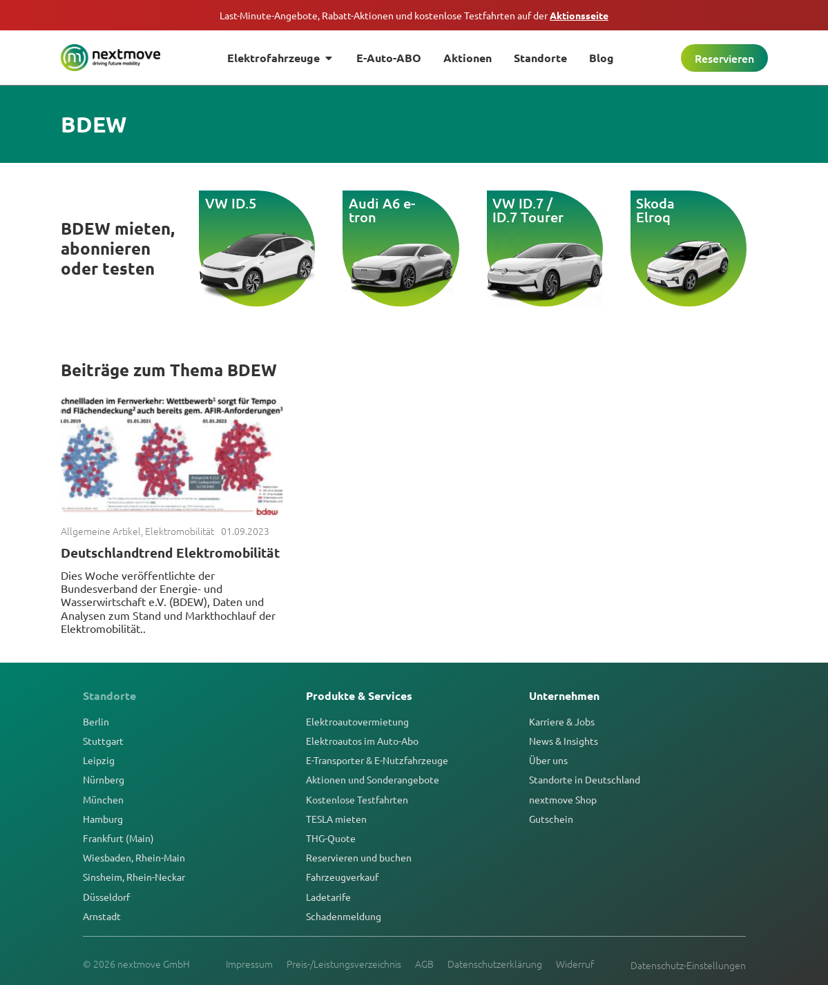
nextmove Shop (563, 799)
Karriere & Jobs (562, 721)
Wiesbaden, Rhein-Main (134, 857)
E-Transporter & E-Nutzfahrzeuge (377, 760)
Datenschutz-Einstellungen (688, 965)
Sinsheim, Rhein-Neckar (134, 876)
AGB (424, 963)
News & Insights (563, 740)
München (103, 799)
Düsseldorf (106, 896)
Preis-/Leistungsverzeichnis (344, 963)
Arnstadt (102, 916)
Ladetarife (328, 896)
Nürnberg (103, 779)
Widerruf (575, 963)
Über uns (548, 760)
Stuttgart (103, 740)
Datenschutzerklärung (494, 963)
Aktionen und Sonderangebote (372, 779)
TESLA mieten (336, 818)
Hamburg (103, 818)
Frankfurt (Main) (118, 838)
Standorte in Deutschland (584, 779)
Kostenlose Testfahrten (357, 799)
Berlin (96, 721)
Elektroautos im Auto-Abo (362, 740)
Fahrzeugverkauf (342, 876)
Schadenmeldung (343, 916)
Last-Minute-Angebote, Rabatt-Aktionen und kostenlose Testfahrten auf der (414, 15)
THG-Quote (331, 838)
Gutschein (551, 818)
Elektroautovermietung (357, 721)
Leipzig (99, 760)
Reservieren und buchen (359, 857)
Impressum (249, 963)
